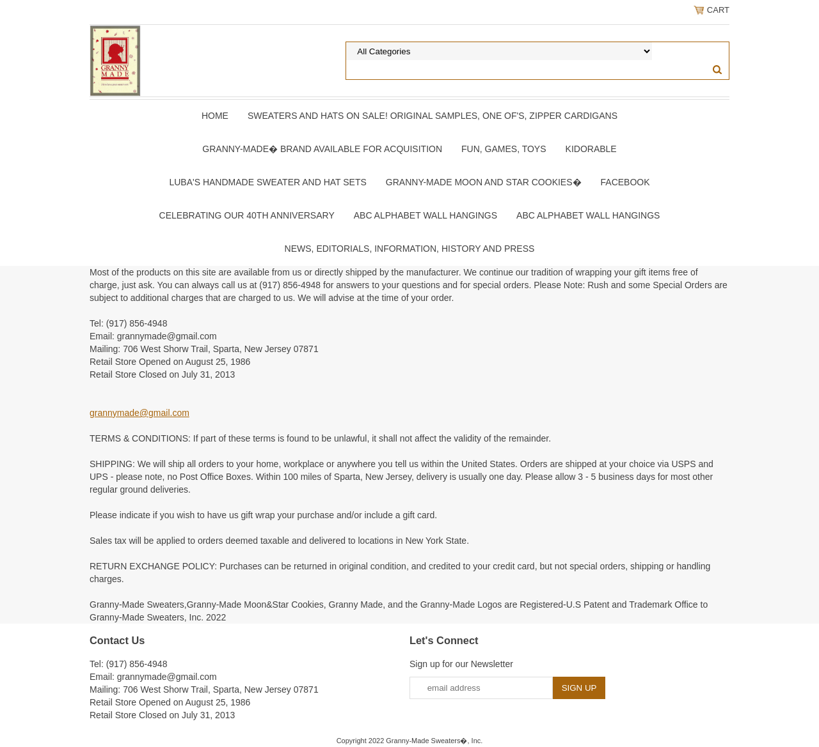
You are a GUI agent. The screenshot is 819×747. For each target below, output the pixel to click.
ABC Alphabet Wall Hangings (425, 215)
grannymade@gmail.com (139, 413)
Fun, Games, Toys (503, 149)
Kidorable (591, 149)
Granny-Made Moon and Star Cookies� (484, 182)
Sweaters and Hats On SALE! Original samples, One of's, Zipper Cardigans (432, 116)
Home (215, 116)
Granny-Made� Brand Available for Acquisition (322, 149)
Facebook (625, 182)
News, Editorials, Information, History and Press (410, 248)
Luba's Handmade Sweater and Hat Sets (267, 182)
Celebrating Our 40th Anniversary (247, 215)
